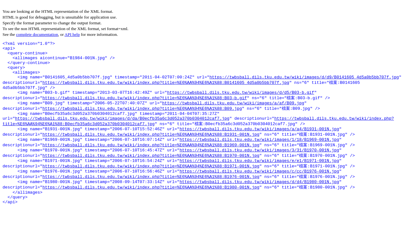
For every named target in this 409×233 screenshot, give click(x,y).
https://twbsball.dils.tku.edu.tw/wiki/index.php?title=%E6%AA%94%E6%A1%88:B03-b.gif (144, 108)
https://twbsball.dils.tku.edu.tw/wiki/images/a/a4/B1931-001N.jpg (259, 143)
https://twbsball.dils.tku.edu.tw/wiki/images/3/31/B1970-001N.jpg (259, 167)
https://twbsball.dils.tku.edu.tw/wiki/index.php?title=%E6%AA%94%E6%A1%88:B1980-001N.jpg (150, 208)
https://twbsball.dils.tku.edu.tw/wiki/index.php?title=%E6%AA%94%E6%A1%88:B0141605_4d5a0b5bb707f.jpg (165, 90)
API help (72, 34)
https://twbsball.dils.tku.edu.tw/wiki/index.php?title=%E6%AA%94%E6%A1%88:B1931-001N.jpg (150, 149)
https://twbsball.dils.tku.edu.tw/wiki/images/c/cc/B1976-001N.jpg (259, 191)
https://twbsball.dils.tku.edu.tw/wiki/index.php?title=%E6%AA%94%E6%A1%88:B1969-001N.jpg (150, 161)
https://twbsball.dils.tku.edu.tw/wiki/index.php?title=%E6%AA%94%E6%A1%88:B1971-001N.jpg (150, 185)
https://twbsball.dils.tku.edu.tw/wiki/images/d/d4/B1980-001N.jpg (259, 202)
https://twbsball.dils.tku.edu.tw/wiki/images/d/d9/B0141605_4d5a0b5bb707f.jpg (304, 84)
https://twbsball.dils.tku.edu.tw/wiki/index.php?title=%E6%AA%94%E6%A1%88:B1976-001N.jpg (150, 196)
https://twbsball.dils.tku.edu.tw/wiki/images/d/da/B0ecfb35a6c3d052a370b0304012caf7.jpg (122, 131)
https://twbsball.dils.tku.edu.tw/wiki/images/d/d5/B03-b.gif (240, 102)
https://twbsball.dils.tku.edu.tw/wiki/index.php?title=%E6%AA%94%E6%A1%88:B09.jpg (142, 120)
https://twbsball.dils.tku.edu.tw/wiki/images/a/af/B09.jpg (233, 114)
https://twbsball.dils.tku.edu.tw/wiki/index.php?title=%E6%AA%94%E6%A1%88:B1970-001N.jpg (150, 173)
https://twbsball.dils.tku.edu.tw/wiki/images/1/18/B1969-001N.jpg (259, 155)
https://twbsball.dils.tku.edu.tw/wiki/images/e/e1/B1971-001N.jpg (259, 179)
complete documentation (37, 34)
